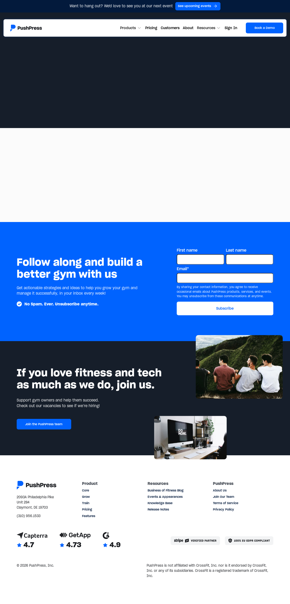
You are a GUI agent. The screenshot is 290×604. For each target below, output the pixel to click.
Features (88, 516)
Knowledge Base (160, 503)
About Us (220, 490)
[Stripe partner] (195, 540)
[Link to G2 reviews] (112, 540)
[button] (131, 28)
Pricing (151, 28)
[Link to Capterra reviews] (32, 540)
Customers (170, 28)
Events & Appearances (165, 497)
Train (85, 503)
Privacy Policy (223, 509)
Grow (86, 497)
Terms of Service (225, 503)
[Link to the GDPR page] (249, 540)
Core (85, 490)
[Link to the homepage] (26, 28)
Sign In (231, 28)
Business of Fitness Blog (166, 490)
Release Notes (158, 509)
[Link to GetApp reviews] (75, 540)
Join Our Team (223, 497)
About (188, 28)
